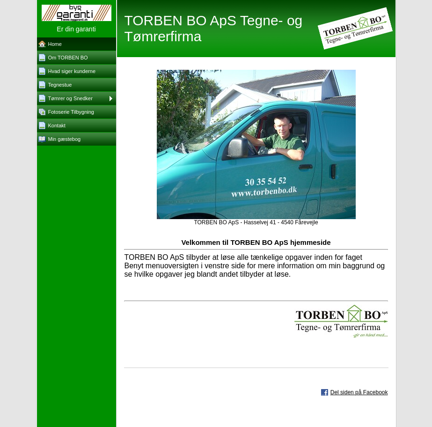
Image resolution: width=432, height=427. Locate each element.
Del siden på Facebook (359, 392)
